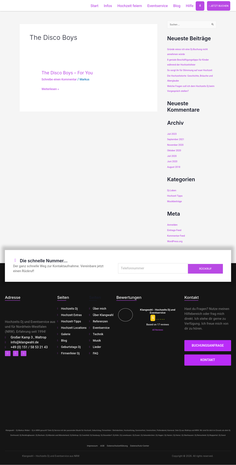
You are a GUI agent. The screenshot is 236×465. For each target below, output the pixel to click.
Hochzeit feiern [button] (127, 6)
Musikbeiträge (175, 201)
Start (92, 6)
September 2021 (176, 139)
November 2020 (176, 145)
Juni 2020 (172, 162)
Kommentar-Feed (176, 236)
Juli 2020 (172, 156)
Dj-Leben (172, 190)
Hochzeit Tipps (175, 196)
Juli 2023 (172, 134)
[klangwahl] (118, 395)
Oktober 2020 (174, 150)
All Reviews (157, 330)
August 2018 (174, 167)
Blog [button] (174, 6)
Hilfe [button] (187, 6)
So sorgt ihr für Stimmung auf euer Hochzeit (191, 70)
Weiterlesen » (51, 89)
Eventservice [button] (155, 6)
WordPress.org (175, 241)
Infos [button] (106, 6)
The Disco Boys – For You (73, 72)
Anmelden (172, 225)
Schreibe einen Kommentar (61, 79)
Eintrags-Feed (174, 230)
